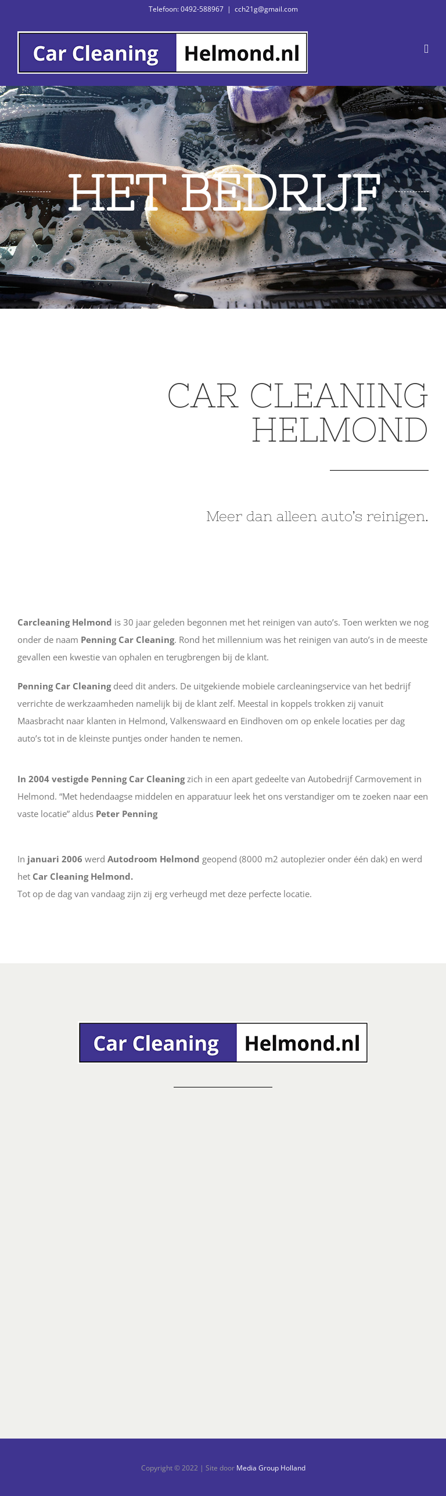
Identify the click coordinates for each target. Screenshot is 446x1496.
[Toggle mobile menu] (426, 49)
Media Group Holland (270, 1468)
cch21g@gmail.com (266, 9)
